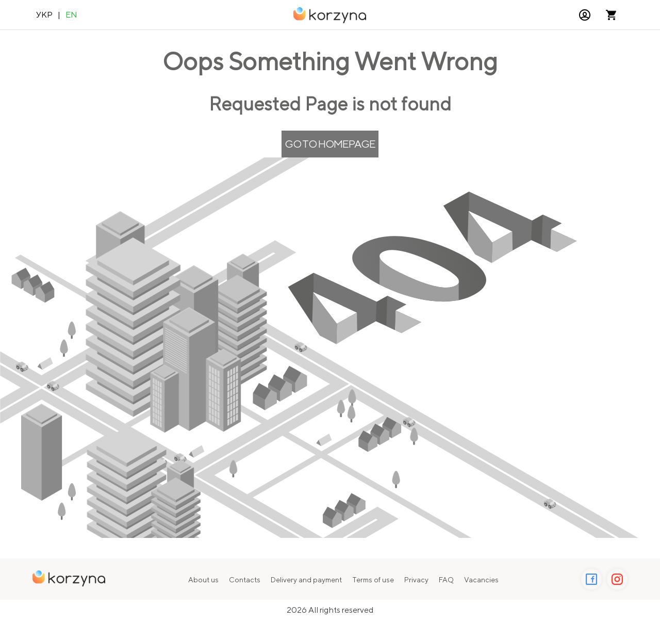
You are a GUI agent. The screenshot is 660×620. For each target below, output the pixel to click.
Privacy (416, 580)
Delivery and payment (306, 580)
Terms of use (373, 580)
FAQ (446, 580)
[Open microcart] (611, 15)
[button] (584, 15)
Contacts (244, 580)
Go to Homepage (330, 143)
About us (203, 580)
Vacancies (481, 580)
